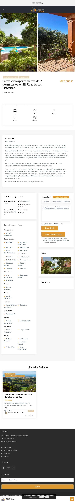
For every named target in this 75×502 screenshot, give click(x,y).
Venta (15, 77)
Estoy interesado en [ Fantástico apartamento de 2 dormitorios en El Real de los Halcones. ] (56, 213)
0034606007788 (36, 3)
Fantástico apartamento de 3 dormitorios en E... (18, 395)
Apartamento (24, 77)
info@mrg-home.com (10, 442)
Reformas (7, 453)
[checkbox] (42, 223)
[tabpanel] (19, 42)
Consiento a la (53, 223)
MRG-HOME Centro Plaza (16, 412)
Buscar (37, 487)
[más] (6, 407)
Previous (1, 42)
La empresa (7, 447)
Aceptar (44, 497)
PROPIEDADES (8, 77)
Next (72, 42)
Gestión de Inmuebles (10, 450)
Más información (33, 497)
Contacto (6, 456)
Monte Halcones (9, 92)
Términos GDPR (57, 224)
